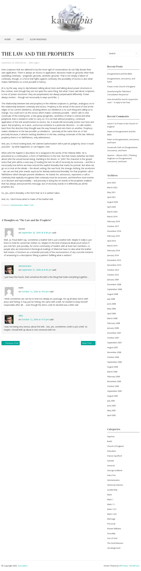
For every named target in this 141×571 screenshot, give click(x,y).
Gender (110, 460)
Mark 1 (110, 499)
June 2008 (111, 303)
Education (111, 451)
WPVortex (123, 565)
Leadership (112, 489)
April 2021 (111, 197)
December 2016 (114, 231)
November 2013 (114, 265)
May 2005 (111, 410)
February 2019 (113, 221)
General (111, 465)
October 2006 (113, 357)
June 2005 (111, 405)
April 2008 (111, 313)
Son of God (112, 538)
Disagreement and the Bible (119, 73)
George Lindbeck (114, 470)
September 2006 (114, 362)
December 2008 (114, 284)
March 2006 (112, 371)
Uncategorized (113, 548)
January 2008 (113, 328)
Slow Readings (38, 39)
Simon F (110, 123)
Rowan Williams (114, 528)
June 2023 (111, 182)
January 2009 (113, 279)
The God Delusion (115, 543)
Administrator (25, 266)
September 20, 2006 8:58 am (13, 62)
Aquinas (111, 436)
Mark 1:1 (111, 504)
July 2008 (111, 299)
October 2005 (113, 386)
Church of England (115, 446)
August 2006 (112, 366)
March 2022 (112, 187)
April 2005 (111, 415)
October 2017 (113, 226)
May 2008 (111, 308)
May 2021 (111, 192)
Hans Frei (111, 475)
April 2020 (111, 207)
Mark (109, 494)
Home (7, 39)
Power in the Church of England (121, 86)
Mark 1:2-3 (111, 509)
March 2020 (112, 211)
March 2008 (112, 318)
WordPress (135, 565)
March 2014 (112, 245)
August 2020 (112, 202)
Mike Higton (34, 62)
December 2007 (114, 333)
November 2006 (114, 352)
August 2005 (112, 396)
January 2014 (113, 255)
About (20, 39)
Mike (21, 315)
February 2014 (113, 250)
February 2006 (113, 376)
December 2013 (114, 260)
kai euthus (23, 565)
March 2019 (112, 216)
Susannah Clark (114, 147)
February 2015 (113, 236)
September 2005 (114, 391)
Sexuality (111, 533)
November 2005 (114, 381)
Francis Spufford (114, 456)
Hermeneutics (17, 205)
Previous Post (11, 343)
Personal (111, 523)
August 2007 (112, 347)
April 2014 (111, 240)
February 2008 (113, 323)
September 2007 (114, 342)
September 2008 (114, 289)
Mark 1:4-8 (28, 205)
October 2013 (113, 270)
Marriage (111, 519)
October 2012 (113, 274)
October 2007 (113, 337)
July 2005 (111, 400)
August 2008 (112, 294)
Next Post (88, 343)
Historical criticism (115, 485)
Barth (109, 441)
